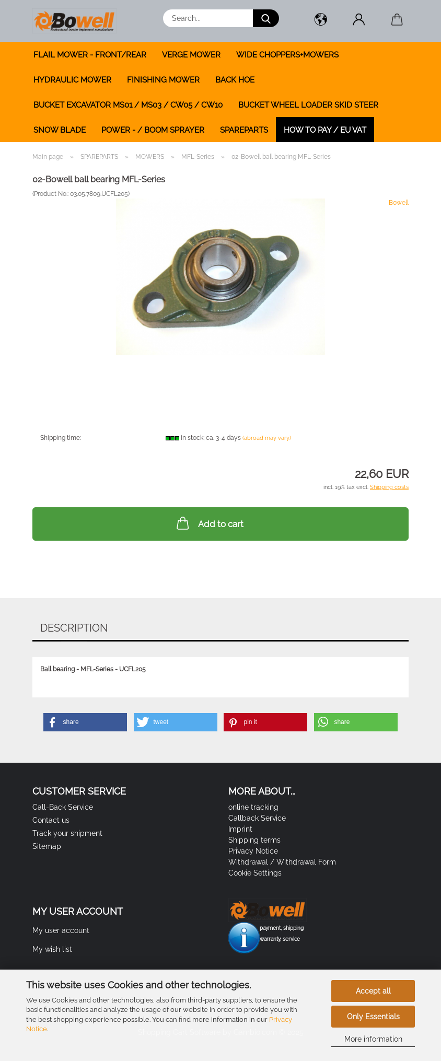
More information (373, 1039)
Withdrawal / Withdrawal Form (282, 862)
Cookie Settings (255, 873)
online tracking (253, 807)
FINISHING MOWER (163, 80)
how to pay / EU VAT (325, 130)
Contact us (50, 820)
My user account (60, 930)
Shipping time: (60, 437)
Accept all (373, 991)
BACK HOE (234, 80)
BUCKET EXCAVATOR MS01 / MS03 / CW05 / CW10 (128, 105)
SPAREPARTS (244, 130)
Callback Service (257, 818)
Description (74, 628)
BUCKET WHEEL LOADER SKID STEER (308, 105)
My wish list (52, 949)
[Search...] (266, 18)
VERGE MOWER (191, 55)
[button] (320, 21)
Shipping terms (254, 840)
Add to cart (209, 523)
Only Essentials (373, 1016)
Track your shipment (67, 833)
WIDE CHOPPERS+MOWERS (287, 55)
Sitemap (46, 846)
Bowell (399, 202)
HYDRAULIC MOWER (72, 80)
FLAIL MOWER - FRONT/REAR (89, 55)
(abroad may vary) (266, 438)
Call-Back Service (62, 807)
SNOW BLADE (59, 130)
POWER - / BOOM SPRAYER (152, 130)
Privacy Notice (253, 851)
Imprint (240, 829)
